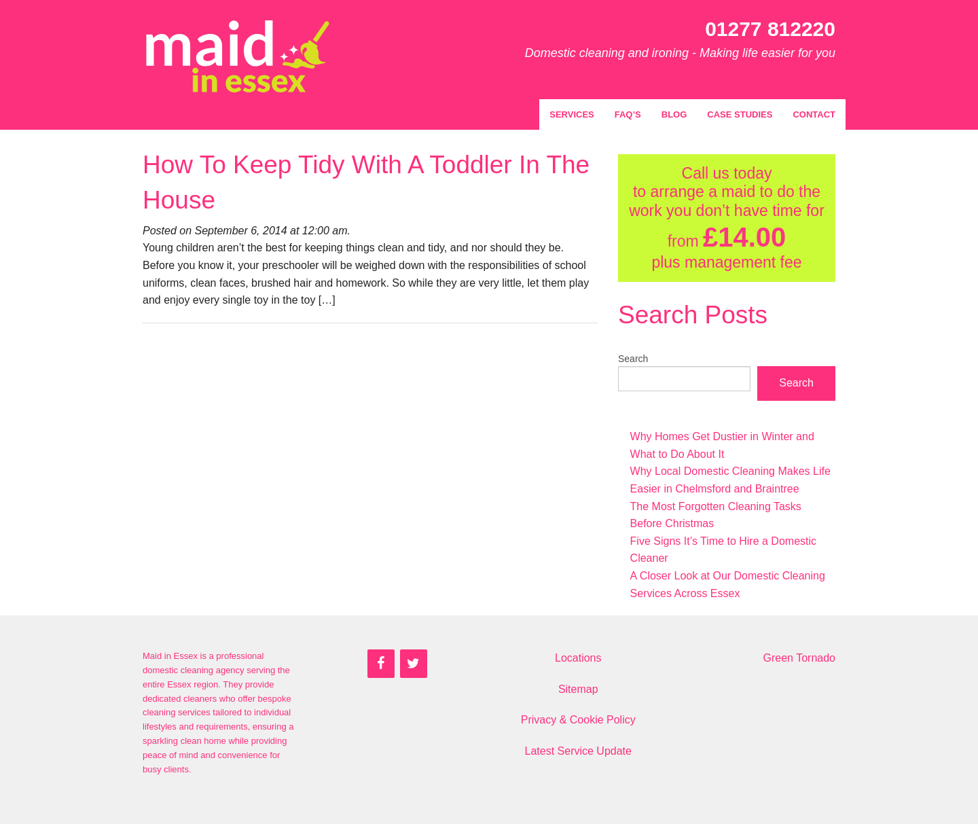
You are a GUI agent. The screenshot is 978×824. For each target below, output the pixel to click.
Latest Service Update (578, 751)
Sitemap (578, 689)
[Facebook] (381, 663)
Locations (578, 658)
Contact (814, 114)
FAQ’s (628, 114)
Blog (674, 114)
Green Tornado (799, 658)
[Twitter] (413, 663)
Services (571, 114)
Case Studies (739, 114)
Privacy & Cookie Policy (578, 720)
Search (633, 358)
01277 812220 (770, 29)
